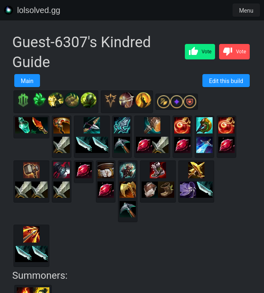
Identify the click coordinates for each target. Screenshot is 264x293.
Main (27, 81)
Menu (246, 10)
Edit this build (226, 81)
